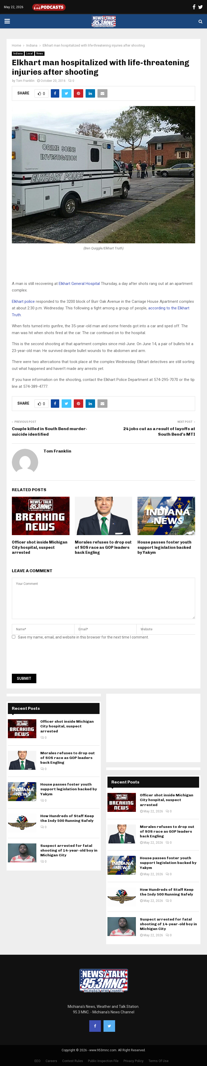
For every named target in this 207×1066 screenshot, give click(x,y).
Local (29, 53)
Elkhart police (23, 301)
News (39, 53)
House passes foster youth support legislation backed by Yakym (164, 547)
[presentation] (52, 658)
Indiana (18, 53)
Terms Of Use (159, 1061)
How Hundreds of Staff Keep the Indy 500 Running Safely (67, 818)
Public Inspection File (103, 1061)
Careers (51, 1061)
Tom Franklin (25, 81)
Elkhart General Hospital (79, 283)
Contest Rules (72, 1061)
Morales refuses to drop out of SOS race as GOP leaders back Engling (103, 547)
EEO (37, 1061)
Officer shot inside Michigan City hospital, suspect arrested (39, 547)
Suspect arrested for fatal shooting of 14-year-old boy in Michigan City (68, 850)
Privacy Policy (134, 1061)
